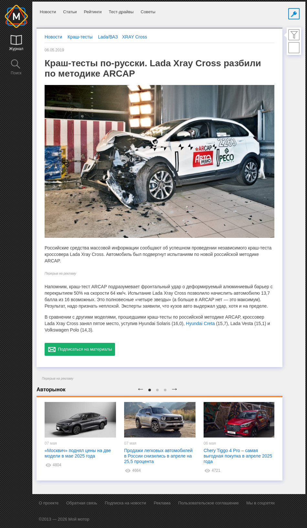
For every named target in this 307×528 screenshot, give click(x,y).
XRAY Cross (134, 36)
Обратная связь (81, 503)
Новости (48, 11)
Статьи (70, 11)
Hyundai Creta (200, 323)
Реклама (162, 503)
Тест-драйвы (121, 11)
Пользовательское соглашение (208, 503)
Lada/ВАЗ (108, 36)
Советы (148, 11)
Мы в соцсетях (260, 503)
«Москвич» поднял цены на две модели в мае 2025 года (78, 453)
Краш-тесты (80, 36)
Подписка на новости (125, 503)
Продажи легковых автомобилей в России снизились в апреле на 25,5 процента (158, 456)
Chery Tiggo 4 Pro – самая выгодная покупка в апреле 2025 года (238, 456)
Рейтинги (92, 11)
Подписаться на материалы (80, 349)
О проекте (48, 503)
